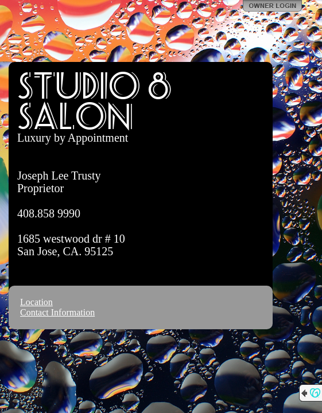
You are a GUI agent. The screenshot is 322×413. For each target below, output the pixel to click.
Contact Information (57, 312)
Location (36, 302)
